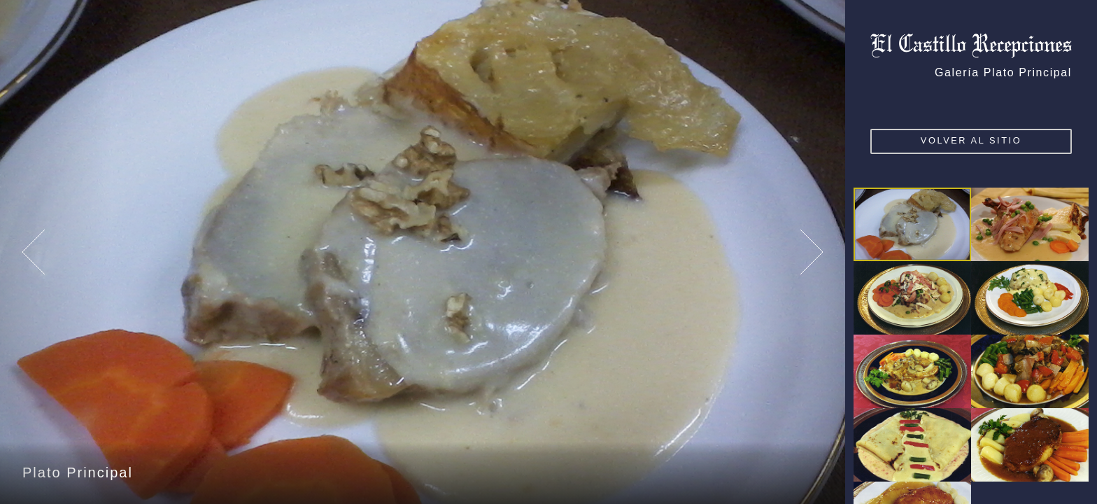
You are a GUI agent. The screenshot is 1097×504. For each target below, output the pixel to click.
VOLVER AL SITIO (971, 140)
